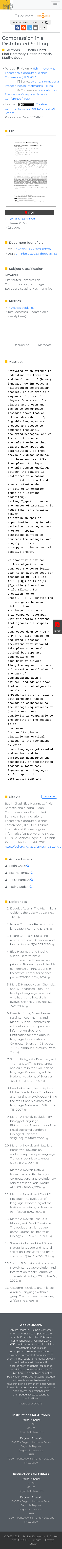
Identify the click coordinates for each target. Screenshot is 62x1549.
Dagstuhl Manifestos (31, 1450)
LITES (31, 1454)
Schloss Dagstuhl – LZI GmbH (40, 1536)
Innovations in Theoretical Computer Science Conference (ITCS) (31, 94)
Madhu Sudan (13, 58)
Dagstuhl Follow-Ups (31, 1432)
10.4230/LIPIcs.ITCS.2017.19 (33, 249)
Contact (32, 1543)
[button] (43, 27)
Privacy (49, 1540)
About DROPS (20, 1540)
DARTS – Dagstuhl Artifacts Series (31, 1442)
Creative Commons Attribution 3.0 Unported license (30, 108)
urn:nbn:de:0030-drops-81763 (36, 253)
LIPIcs (31, 1423)
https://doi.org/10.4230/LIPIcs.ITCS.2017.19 (33, 846)
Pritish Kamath (39, 54)
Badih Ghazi (36, 50)
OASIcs (31, 1427)
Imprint (36, 1540)
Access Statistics (21, 307)
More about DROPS (31, 1403)
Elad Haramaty (14, 54)
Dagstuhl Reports (31, 1446)
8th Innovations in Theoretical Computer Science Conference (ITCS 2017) (32, 73)
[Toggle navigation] (55, 4)
